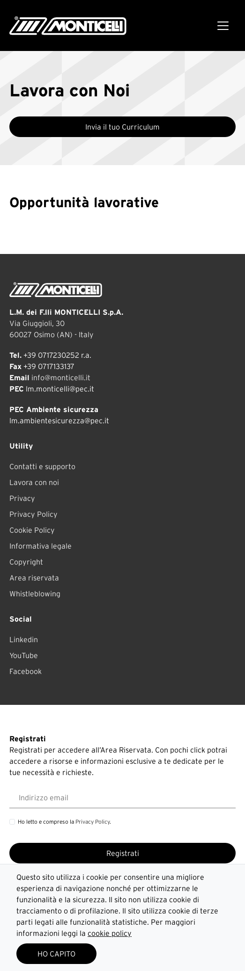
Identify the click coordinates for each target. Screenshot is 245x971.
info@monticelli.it (60, 377)
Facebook (25, 671)
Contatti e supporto (42, 466)
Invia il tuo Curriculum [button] (122, 127)
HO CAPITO (56, 953)
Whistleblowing (34, 593)
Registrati (122, 853)
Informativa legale (40, 546)
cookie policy (110, 933)
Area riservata (34, 577)
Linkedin (23, 639)
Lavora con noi (34, 482)
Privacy (22, 498)
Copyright (26, 562)
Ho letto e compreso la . (64, 822)
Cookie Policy (32, 530)
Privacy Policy (33, 514)
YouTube (23, 655)
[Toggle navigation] (223, 26)
